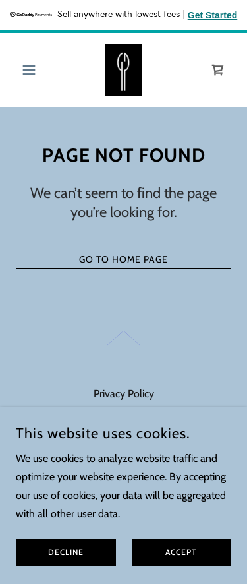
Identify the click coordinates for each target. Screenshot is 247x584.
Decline (66, 570)
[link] (123, 70)
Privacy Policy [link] (124, 393)
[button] (32, 70)
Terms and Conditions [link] (123, 414)
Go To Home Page (123, 259)
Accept (181, 570)
